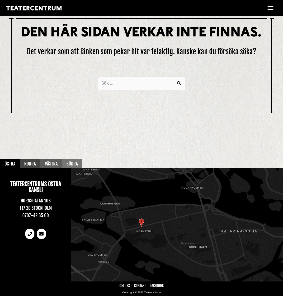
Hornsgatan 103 (36, 201)
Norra (30, 163)
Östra (10, 163)
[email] (41, 234)
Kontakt (140, 285)
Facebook (157, 285)
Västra (51, 163)
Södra (72, 163)
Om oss (124, 285)
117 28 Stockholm (35, 208)
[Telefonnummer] (29, 234)
